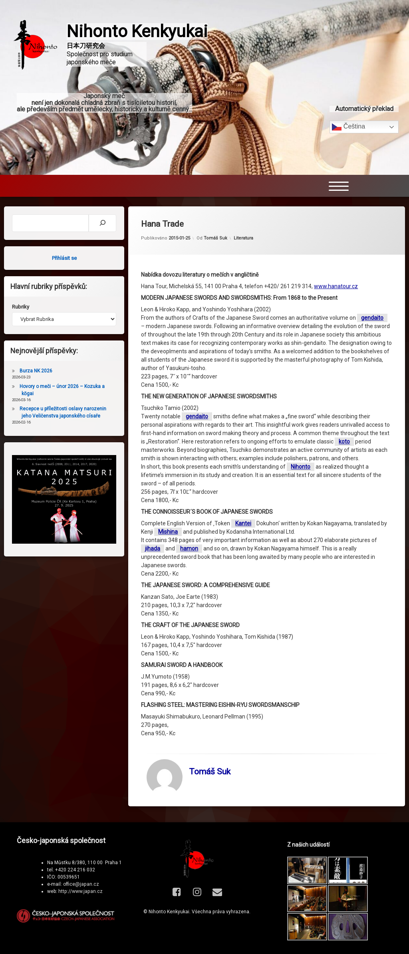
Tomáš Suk (215, 238)
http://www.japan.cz (80, 891)
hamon (189, 548)
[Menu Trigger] (339, 181)
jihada (152, 548)
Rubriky (20, 307)
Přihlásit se (64, 258)
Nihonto (300, 466)
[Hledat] (102, 223)
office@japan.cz (81, 884)
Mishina (168, 531)
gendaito (372, 318)
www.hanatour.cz (336, 286)
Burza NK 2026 (36, 371)
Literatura (243, 238)
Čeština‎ (348, 122)
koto (344, 441)
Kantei (243, 523)
